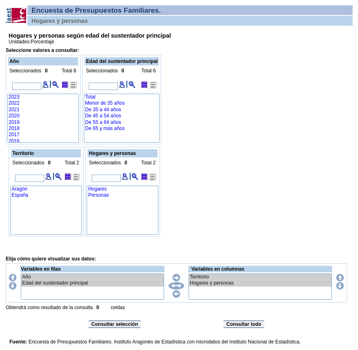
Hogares (122, 189)
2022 (43, 103)
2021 (43, 110)
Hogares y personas (260, 283)
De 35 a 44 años (121, 110)
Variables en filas (41, 269)
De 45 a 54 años (121, 116)
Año (92, 277)
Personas (122, 195)
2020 (43, 116)
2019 (43, 122)
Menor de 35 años (121, 103)
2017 (43, 135)
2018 (43, 129)
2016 (43, 141)
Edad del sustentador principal (92, 283)
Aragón (46, 189)
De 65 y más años (121, 129)
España (46, 195)
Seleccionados (25, 71)
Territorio (260, 277)
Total (121, 97)
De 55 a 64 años (121, 122)
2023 (43, 97)
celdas (118, 307)
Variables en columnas (217, 269)
